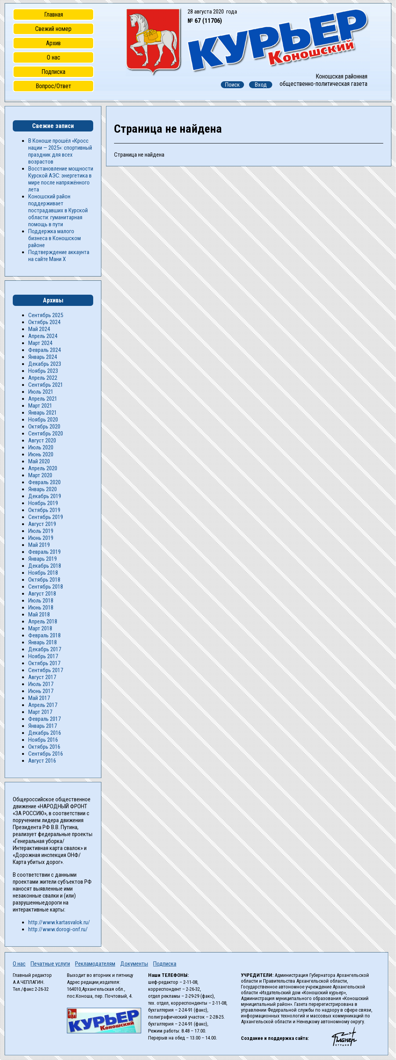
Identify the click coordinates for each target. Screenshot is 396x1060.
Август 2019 (42, 524)
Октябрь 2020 (44, 426)
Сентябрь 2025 (45, 315)
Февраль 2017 (44, 718)
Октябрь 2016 (44, 746)
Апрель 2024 (42, 336)
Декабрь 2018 (44, 565)
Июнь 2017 (40, 691)
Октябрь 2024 (44, 322)
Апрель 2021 (42, 398)
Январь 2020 (42, 489)
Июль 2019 (40, 530)
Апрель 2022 (42, 377)
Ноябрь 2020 (43, 419)
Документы (134, 963)
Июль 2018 (40, 600)
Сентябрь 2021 (45, 384)
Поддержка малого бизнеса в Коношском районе (54, 238)
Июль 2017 (40, 684)
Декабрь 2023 (44, 363)
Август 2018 (42, 593)
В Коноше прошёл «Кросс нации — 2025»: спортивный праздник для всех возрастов (60, 151)
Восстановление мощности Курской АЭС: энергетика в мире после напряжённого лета (60, 179)
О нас (53, 57)
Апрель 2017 (42, 705)
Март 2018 (40, 628)
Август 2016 (42, 760)
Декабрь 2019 (44, 496)
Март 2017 (40, 711)
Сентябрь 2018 (45, 586)
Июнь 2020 (40, 454)
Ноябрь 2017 (43, 656)
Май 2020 (39, 461)
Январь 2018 (42, 642)
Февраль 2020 (44, 482)
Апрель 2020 (42, 468)
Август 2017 (42, 677)
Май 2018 (39, 614)
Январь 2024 (42, 356)
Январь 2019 (42, 558)
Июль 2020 (40, 447)
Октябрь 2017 (44, 663)
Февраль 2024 (44, 350)
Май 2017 (39, 698)
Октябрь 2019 (44, 510)
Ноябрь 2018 (43, 572)
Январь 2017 (42, 725)
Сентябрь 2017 (45, 670)
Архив (53, 43)
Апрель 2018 (42, 621)
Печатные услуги (50, 963)
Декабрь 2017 (44, 649)
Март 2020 (40, 475)
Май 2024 (39, 329)
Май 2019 (39, 544)
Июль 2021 (40, 391)
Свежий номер (53, 28)
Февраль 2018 (44, 635)
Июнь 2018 (40, 607)
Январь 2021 (42, 412)
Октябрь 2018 (44, 579)
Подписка (53, 71)
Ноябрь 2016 (43, 739)
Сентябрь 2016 (45, 753)
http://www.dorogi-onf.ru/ (58, 929)
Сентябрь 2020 (45, 433)
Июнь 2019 (40, 537)
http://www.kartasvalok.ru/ (59, 922)
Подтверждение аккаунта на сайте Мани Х (58, 256)
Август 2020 (42, 440)
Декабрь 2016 (44, 732)
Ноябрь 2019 (43, 503)
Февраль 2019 (44, 551)
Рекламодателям (95, 963)
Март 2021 (40, 405)
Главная (53, 14)
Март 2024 (40, 343)
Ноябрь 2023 (43, 370)
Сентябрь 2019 (45, 517)
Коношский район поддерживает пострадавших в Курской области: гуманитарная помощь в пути (58, 210)
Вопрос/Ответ (53, 86)
